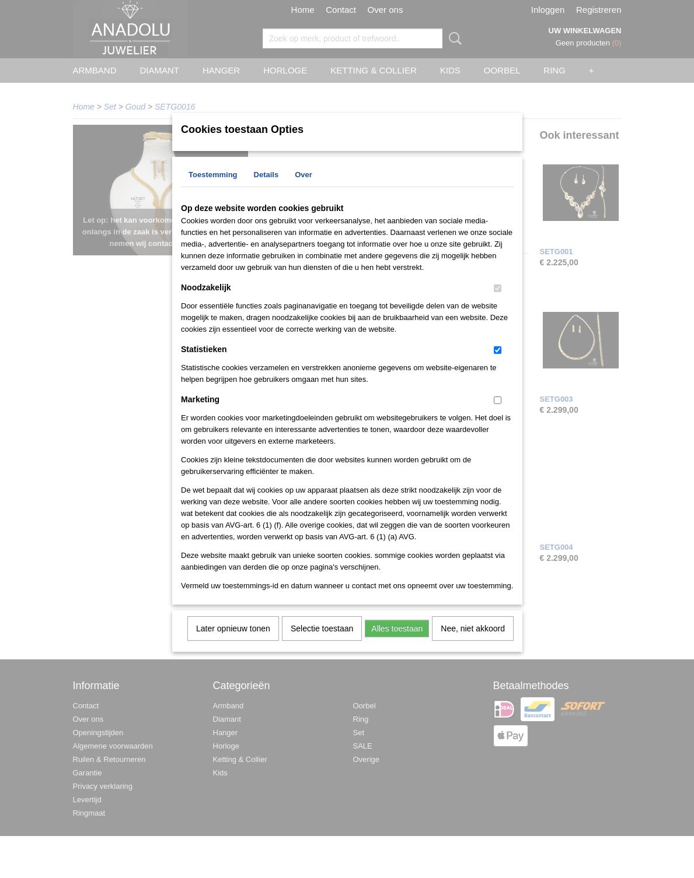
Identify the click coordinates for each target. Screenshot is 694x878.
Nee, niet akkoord (473, 643)
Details (266, 189)
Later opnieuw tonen (233, 643)
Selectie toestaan (322, 643)
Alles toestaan (397, 643)
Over (303, 189)
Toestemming (213, 189)
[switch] (497, 303)
